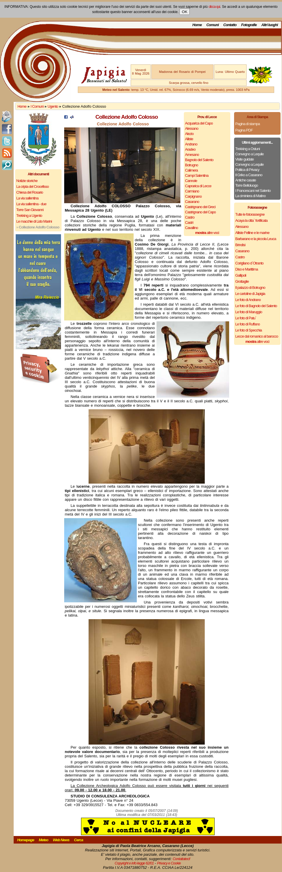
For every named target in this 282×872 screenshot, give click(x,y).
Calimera (191, 170)
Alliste (189, 139)
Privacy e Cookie (169, 863)
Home (197, 25)
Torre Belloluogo (246, 185)
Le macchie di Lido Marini (34, 221)
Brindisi (240, 245)
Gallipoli (240, 275)
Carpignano (193, 196)
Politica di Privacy (247, 169)
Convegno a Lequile (249, 154)
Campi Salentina (196, 175)
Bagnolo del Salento (199, 160)
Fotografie (249, 25)
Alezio (189, 133)
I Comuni (36, 106)
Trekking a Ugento (29, 215)
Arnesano (192, 154)
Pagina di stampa (247, 124)
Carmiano (192, 191)
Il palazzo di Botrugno (250, 287)
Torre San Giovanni (29, 210)
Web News (61, 840)
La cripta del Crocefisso (32, 186)
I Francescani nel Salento (253, 190)
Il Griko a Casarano (248, 175)
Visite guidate (244, 159)
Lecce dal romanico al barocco (256, 336)
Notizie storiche (26, 181)
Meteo (43, 840)
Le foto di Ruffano (247, 324)
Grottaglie (242, 281)
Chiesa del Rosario (29, 192)
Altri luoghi (269, 25)
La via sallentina (27, 198)
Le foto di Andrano (248, 300)
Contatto (229, 25)
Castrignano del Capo (200, 212)
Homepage (25, 840)
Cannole (191, 181)
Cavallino (191, 228)
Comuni (212, 25)
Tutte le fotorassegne (250, 214)
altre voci (207, 232)
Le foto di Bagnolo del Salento (256, 306)
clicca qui (214, 7)
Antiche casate (245, 180)
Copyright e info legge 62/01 (134, 863)
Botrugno (191, 165)
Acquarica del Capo (199, 123)
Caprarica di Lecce (198, 186)
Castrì (189, 222)
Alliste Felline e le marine (252, 232)
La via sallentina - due (31, 204)
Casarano (192, 201)
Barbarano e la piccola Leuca (255, 239)
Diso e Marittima (246, 269)
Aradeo (190, 149)
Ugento (53, 106)
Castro (189, 217)
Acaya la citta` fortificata (251, 220)
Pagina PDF (244, 130)
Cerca (78, 840)
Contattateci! (181, 859)
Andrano (191, 144)
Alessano (191, 128)
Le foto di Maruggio (248, 312)
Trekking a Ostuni (247, 149)
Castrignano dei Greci (200, 207)
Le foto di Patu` (245, 318)
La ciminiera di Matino (250, 196)
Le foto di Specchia (248, 330)
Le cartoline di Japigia (250, 293)
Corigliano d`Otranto (249, 263)
